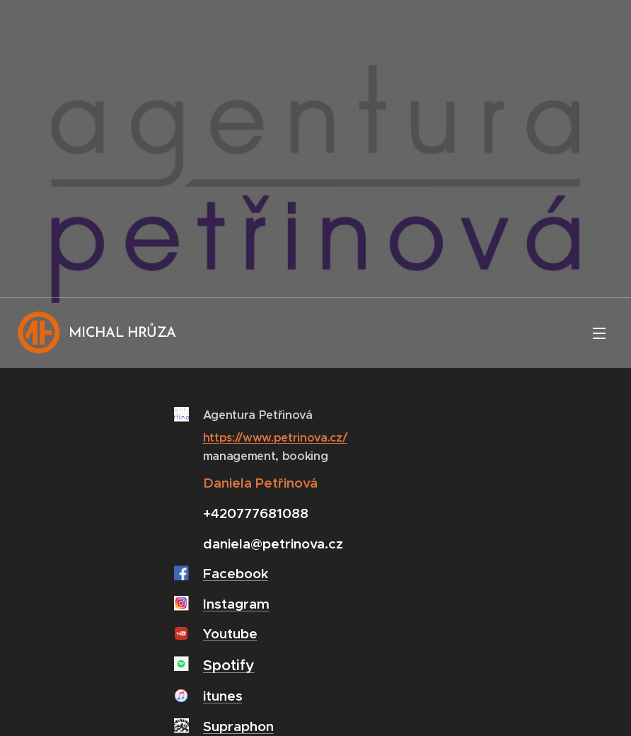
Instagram (236, 603)
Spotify (229, 665)
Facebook (235, 573)
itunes (223, 695)
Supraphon (238, 726)
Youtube (230, 633)
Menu (599, 333)
